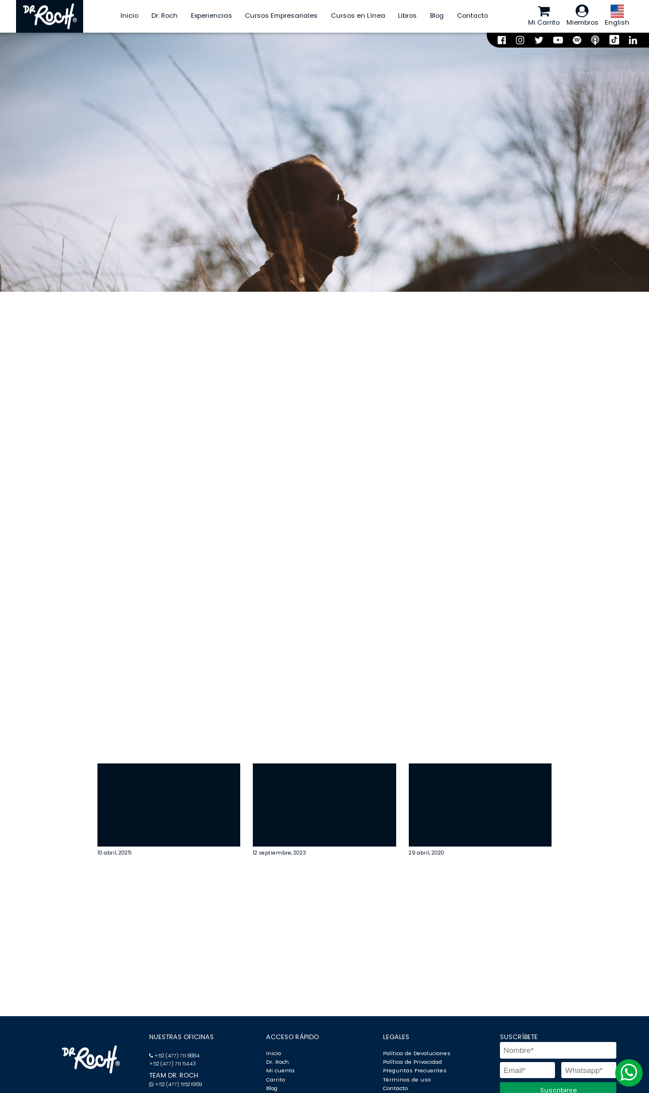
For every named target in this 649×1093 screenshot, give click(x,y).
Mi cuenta (280, 1070)
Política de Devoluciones (417, 1053)
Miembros (582, 16)
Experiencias (211, 15)
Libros (407, 15)
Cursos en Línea (358, 15)
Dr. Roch (164, 15)
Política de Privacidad (412, 1061)
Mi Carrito (544, 16)
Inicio (129, 15)
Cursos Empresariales (281, 15)
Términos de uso (407, 1079)
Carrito (275, 1079)
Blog (437, 15)
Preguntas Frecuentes (415, 1070)
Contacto (472, 15)
